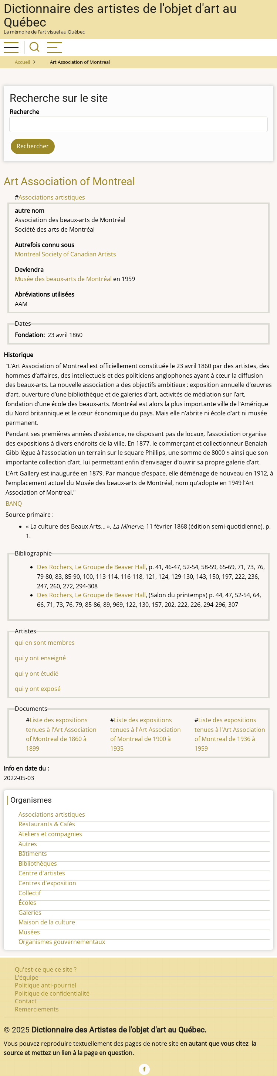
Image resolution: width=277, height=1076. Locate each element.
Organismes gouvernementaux (61, 942)
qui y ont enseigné (40, 658)
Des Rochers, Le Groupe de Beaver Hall (91, 567)
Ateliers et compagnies (50, 834)
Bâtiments (32, 854)
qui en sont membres (45, 643)
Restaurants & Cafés (46, 824)
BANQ (14, 503)
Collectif (29, 893)
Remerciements (37, 1009)
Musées (29, 932)
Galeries (29, 913)
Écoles (27, 903)
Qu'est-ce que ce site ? (46, 969)
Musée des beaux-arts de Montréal (63, 279)
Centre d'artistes (41, 873)
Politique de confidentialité (52, 993)
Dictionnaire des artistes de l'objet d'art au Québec (120, 15)
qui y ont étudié (36, 674)
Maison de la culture (46, 922)
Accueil (22, 62)
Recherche (24, 112)
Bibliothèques (37, 863)
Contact (26, 1001)
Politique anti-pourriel (45, 985)
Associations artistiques (51, 197)
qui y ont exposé (38, 689)
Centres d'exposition (47, 883)
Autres (27, 844)
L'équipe (26, 977)
